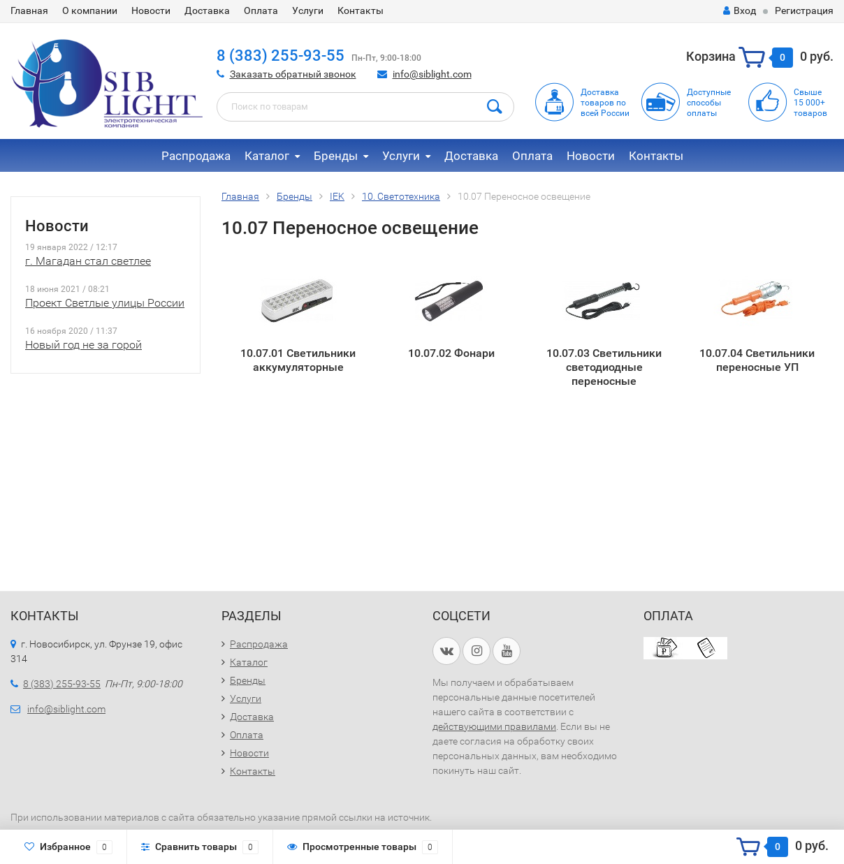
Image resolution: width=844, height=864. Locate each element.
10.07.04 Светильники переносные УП (757, 360)
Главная (29, 10)
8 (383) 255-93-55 (280, 55)
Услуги (307, 10)
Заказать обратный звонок (293, 74)
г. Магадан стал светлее (88, 261)
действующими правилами (494, 726)
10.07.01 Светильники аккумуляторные (298, 360)
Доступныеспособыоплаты (709, 102)
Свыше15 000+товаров (810, 102)
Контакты (360, 10)
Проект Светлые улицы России (104, 302)
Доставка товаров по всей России (605, 102)
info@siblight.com (432, 74)
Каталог (267, 156)
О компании (89, 10)
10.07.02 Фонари (451, 353)
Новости (150, 10)
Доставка (207, 10)
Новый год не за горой (83, 344)
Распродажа (196, 156)
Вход (739, 10)
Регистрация (804, 10)
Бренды (336, 156)
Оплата (261, 10)
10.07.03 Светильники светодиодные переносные (604, 366)
